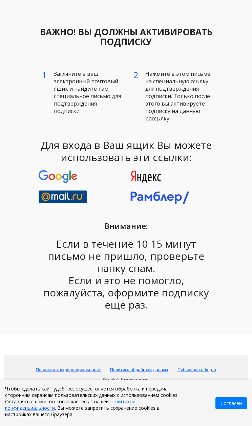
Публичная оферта (196, 369)
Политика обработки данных (139, 369)
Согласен (231, 403)
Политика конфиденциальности (68, 369)
